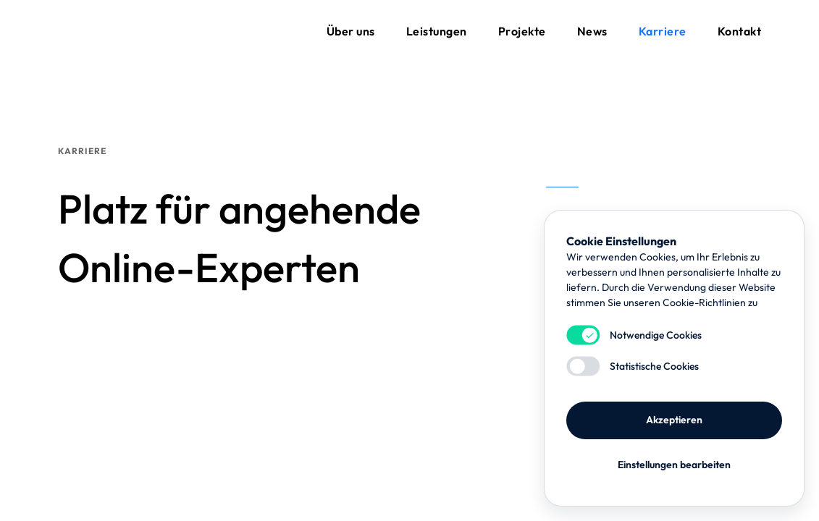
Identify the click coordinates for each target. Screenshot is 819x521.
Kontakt (740, 31)
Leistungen (436, 31)
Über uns (351, 31)
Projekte (522, 31)
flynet (94, 30)
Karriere (662, 31)
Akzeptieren (674, 419)
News (592, 31)
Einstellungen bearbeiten (674, 464)
